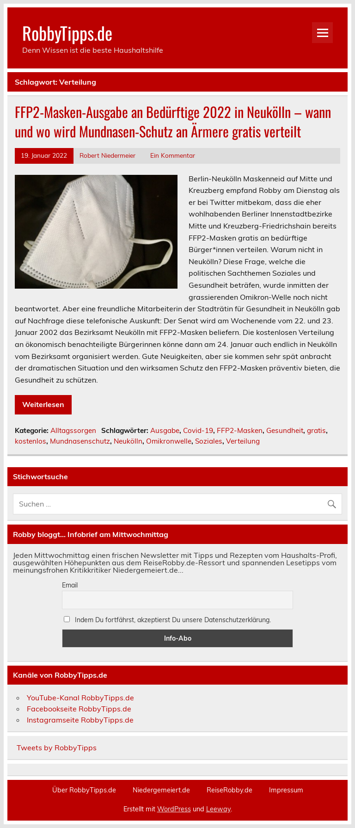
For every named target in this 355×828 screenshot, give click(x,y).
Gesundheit (284, 430)
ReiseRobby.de (229, 790)
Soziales (208, 441)
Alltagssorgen (73, 430)
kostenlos (30, 441)
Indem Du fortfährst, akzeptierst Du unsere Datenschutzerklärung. (167, 620)
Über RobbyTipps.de (84, 790)
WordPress (174, 809)
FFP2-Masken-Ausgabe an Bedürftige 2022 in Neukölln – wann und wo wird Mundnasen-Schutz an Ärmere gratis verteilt (173, 121)
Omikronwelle (168, 441)
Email (70, 585)
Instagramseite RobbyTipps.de (80, 719)
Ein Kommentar (172, 155)
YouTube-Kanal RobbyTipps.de (80, 697)
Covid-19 (198, 430)
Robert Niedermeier (107, 155)
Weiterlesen (43, 404)
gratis (316, 430)
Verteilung (243, 441)
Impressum (286, 790)
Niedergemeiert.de (161, 790)
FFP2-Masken (240, 430)
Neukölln (128, 441)
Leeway (218, 809)
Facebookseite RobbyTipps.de (79, 708)
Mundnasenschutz (80, 441)
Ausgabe (164, 430)
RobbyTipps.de (67, 32)
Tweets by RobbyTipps (57, 747)
